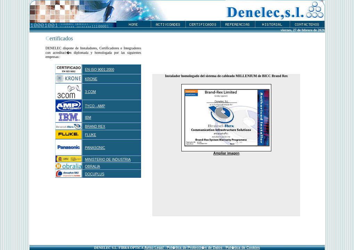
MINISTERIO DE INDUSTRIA (108, 159)
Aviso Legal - (155, 248)
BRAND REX (95, 126)
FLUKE (90, 135)
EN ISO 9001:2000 (99, 70)
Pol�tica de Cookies (242, 248)
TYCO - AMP (95, 106)
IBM (88, 117)
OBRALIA (92, 166)
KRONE (91, 79)
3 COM (90, 92)
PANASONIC (95, 148)
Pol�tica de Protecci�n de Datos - (195, 248)
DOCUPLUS (95, 174)
